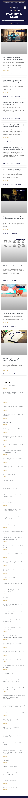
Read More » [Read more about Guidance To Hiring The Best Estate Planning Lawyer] (5, 593)
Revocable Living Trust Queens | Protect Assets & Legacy (13, 125)
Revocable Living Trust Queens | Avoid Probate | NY (13, 103)
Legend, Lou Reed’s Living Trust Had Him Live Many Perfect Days (13, 218)
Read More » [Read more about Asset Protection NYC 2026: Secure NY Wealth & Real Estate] (5, 470)
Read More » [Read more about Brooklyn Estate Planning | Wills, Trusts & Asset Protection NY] (5, 521)
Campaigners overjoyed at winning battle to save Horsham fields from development (14, 697)
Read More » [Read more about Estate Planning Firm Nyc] (5, 402)
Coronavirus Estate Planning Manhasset (13, 531)
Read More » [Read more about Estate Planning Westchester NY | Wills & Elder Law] (5, 549)
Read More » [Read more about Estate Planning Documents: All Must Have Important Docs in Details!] (5, 683)
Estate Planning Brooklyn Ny (10, 577)
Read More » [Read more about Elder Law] (5, 600)
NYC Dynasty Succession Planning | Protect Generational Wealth (12, 451)
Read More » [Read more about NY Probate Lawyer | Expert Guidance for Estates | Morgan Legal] (5, 396)
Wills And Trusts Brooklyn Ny (10, 480)
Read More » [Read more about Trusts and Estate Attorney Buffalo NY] (5, 661)
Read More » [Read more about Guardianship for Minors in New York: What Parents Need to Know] (5, 440)
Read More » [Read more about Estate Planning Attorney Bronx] (5, 789)
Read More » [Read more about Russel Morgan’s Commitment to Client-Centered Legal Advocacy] (5, 691)
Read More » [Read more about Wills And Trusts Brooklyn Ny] (5, 483)
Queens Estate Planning (9, 760)
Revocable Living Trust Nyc (12, 170)
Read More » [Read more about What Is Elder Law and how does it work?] (5, 446)
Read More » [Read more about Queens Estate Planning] (5, 762)
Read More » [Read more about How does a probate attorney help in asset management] (5, 739)
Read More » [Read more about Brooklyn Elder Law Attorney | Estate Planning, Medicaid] (5, 631)
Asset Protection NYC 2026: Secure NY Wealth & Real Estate (13, 467)
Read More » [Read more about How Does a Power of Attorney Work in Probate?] (5, 746)
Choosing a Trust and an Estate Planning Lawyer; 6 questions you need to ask (14, 705)
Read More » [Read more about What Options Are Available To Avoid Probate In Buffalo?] (5, 608)
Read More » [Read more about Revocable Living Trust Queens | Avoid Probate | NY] (6, 115)
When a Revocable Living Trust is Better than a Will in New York (13, 562)
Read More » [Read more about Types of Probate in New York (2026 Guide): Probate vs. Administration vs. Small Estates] (5, 756)
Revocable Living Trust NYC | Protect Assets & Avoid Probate (13, 148)
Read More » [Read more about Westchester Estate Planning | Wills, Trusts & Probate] (5, 462)
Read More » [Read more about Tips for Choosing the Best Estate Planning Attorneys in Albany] (5, 513)
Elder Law (5, 597)
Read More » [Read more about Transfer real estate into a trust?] (6, 322)
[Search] (25, 20)
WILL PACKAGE (7, 422)
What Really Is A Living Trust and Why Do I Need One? (13, 360)
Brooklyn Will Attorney (9, 385)
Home (11, 23)
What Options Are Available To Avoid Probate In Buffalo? (12, 604)
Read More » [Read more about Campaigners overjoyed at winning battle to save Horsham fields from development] (5, 701)
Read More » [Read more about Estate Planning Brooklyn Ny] (5, 579)
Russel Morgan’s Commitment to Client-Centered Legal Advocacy (13, 688)
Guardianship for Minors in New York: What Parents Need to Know (13, 437)
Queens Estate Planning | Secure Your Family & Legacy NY (13, 773)
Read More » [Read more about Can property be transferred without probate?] (5, 557)
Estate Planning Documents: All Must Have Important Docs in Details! (13, 680)
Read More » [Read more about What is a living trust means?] (6, 276)
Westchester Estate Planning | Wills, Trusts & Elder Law (12, 644)
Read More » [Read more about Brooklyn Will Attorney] (5, 388)
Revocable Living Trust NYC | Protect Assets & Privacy (12, 81)
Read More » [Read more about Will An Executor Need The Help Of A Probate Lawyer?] (5, 498)
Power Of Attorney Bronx (9, 780)
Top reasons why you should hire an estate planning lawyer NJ (12, 538)
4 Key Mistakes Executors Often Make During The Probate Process (13, 487)
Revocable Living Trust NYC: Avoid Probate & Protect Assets (13, 58)
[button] (25, 7)
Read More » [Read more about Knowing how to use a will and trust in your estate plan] (5, 623)
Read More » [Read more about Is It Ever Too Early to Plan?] (5, 769)
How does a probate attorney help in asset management (12, 735)
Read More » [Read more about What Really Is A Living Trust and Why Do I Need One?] (6, 370)
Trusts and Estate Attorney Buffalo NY (13, 659)
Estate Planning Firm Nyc (9, 400)
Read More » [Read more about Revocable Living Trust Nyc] (6, 180)
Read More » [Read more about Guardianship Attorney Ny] (5, 505)
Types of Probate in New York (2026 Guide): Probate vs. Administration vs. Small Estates (13, 752)
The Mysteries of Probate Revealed (12, 673)
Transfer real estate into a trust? (13, 313)
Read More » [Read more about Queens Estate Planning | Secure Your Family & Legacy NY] (5, 776)
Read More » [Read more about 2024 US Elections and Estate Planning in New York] (5, 573)
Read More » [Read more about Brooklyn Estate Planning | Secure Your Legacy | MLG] (5, 418)
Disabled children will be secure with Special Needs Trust (12, 612)
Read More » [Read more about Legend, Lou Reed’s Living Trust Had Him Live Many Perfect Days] (6, 229)
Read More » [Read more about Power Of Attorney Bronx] (5, 783)
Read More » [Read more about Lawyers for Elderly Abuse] (5, 476)
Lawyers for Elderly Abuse (10, 474)
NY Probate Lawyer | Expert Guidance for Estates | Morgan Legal (14, 392)
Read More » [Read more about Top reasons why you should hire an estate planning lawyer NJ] (5, 541)
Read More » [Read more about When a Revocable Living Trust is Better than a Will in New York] (5, 565)
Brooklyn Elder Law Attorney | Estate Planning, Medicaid (12, 628)
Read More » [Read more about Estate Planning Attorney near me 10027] (5, 715)
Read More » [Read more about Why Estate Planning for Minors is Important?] (5, 432)
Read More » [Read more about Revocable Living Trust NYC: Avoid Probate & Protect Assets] (6, 70)
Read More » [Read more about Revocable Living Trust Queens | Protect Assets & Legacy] (6, 137)
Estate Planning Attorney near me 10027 (13, 713)
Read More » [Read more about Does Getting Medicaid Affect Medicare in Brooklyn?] (5, 655)
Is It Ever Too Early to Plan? (10, 766)
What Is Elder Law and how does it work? (14, 444)
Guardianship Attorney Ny (10, 503)
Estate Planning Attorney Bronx (11, 787)
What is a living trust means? (12, 266)
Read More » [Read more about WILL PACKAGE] (5, 424)
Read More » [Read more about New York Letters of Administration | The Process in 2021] (5, 731)
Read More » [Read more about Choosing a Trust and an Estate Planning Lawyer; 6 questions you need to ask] (5, 709)
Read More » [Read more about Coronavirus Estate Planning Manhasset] (5, 533)
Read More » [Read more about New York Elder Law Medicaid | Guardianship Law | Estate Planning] (5, 639)
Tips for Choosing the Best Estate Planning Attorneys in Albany (12, 509)
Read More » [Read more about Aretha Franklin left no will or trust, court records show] (5, 669)
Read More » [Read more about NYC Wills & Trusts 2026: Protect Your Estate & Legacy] (5, 723)
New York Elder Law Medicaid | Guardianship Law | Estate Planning (12, 636)
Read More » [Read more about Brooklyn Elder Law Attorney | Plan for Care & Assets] (5, 410)
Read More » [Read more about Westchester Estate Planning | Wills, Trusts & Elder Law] (5, 647)
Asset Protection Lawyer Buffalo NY (12, 583)
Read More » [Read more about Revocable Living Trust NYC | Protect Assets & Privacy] (6, 92)
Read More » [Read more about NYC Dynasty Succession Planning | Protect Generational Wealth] (5, 454)
